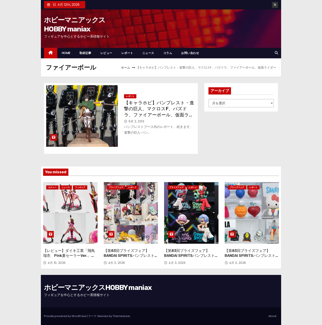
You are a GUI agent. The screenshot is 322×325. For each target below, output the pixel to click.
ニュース (148, 53)
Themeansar (121, 316)
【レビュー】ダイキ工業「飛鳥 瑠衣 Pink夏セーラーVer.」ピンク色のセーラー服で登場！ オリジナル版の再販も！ (69, 258)
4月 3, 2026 (116, 263)
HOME (66, 53)
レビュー (106, 53)
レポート (127, 53)
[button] (276, 53)
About (272, 316)
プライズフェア (116, 187)
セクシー (52, 187)
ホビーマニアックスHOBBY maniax (98, 287)
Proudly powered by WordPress (65, 316)
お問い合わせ (190, 53)
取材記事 (85, 53)
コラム (167, 53)
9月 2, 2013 (136, 121)
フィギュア (80, 187)
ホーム (125, 67)
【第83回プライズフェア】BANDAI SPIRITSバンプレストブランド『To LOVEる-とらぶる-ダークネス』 (129, 258)
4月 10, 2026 (57, 263)
